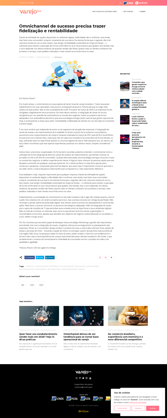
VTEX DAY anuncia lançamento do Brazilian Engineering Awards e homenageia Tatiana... (138, 140)
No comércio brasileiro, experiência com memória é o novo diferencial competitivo (125, 337)
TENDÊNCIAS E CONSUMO (29, 330)
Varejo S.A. (58, 57)
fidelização (79, 266)
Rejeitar (138, 408)
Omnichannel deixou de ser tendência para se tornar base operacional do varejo (81, 337)
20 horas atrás (137, 97)
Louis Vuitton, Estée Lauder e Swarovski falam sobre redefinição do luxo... (140, 121)
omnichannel (41, 269)
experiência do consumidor (61, 266)
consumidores (41, 266)
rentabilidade (53, 269)
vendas (81, 269)
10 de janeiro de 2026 (131, 330)
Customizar (122, 408)
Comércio (29, 266)
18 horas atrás (136, 79)
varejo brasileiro (69, 269)
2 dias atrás (136, 114)
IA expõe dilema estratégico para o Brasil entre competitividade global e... (139, 105)
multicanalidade (26, 269)
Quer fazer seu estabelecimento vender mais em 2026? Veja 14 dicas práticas (38, 337)
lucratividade (92, 266)
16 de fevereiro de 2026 (48, 330)
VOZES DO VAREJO (26, 57)
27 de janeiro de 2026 (87, 330)
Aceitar (153, 408)
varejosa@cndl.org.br (83, 387)
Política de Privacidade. (138, 402)
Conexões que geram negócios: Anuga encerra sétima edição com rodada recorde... (139, 87)
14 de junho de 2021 (43, 57)
